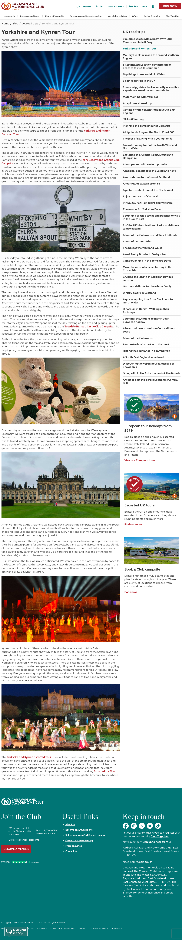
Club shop (99, 6)
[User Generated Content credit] (174, 416)
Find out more (133, 524)
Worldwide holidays (117, 16)
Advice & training (152, 16)
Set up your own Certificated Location (85, 835)
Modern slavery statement (98, 928)
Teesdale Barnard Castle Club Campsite (88, 326)
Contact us (71, 851)
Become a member (16, 849)
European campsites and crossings (85, 16)
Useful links (80, 818)
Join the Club (21, 818)
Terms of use (42, 928)
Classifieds (133, 6)
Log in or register (83, 6)
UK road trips (134, 32)
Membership (9, 16)
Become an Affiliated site (79, 829)
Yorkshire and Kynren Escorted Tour (29, 757)
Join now (170, 6)
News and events (116, 6)
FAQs (144, 6)
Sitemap (81, 928)
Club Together (172, 16)
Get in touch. (145, 862)
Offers (135, 16)
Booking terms (56, 928)
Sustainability (116, 928)
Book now (130, 592)
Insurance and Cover (30, 16)
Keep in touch (144, 818)
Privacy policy (69, 928)
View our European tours (139, 460)
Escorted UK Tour (105, 771)
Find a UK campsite (54, 16)
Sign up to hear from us (156, 842)
